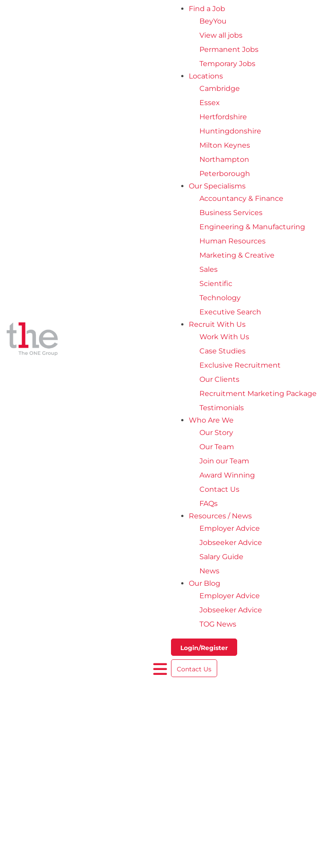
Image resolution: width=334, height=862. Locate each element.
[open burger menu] (160, 669)
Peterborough (224, 173)
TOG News (217, 624)
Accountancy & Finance (241, 198)
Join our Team (224, 461)
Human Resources (232, 241)
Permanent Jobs (228, 49)
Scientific (215, 283)
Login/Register (204, 648)
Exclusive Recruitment (240, 365)
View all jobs (221, 35)
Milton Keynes (224, 145)
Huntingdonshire (230, 131)
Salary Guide (221, 556)
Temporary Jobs (227, 63)
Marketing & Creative (236, 255)
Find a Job (207, 8)
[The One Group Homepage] (80, 340)
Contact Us (219, 489)
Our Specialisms (217, 186)
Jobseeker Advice (230, 542)
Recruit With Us (217, 324)
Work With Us (224, 337)
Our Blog (204, 583)
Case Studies (222, 351)
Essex (209, 102)
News (209, 571)
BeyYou (213, 21)
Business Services (230, 212)
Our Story (216, 432)
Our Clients (219, 379)
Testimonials (221, 408)
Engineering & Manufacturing (252, 227)
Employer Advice (229, 528)
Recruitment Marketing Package (258, 393)
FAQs (208, 503)
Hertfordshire (223, 117)
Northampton (224, 159)
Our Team (216, 447)
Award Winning (227, 475)
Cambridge (219, 88)
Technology (220, 298)
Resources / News (220, 516)
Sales (208, 269)
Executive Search (230, 312)
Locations (206, 76)
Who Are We (211, 420)
